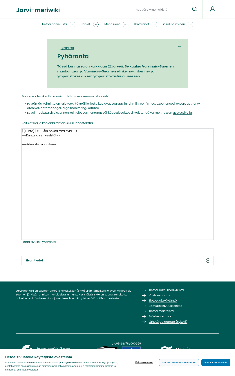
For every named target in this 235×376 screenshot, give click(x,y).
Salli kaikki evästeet (215, 362)
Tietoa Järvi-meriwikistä (166, 290)
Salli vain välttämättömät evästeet (179, 362)
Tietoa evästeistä (161, 311)
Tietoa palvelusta (54, 24)
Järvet (85, 24)
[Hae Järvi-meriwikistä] (161, 9)
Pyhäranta (67, 48)
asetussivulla (182, 113)
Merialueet (112, 24)
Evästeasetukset (144, 362)
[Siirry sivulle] (195, 9)
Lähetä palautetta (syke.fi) (168, 322)
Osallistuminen (174, 24)
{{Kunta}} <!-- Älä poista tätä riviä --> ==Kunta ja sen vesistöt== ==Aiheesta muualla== (117, 184)
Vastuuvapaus (159, 295)
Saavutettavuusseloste (165, 306)
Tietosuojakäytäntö (163, 300)
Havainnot (141, 24)
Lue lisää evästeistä (27, 369)
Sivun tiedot (117, 260)
